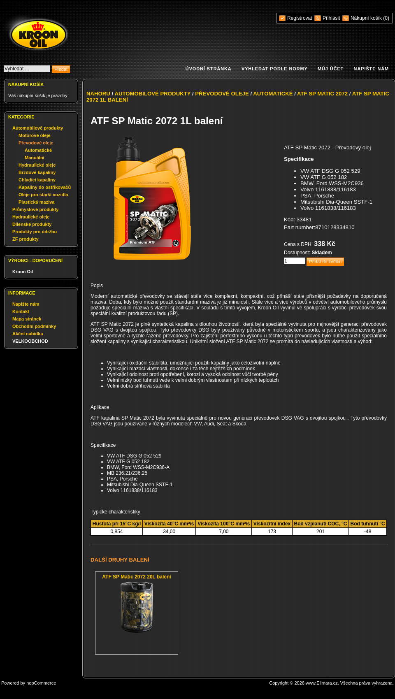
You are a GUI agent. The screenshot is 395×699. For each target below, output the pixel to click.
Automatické (38, 150)
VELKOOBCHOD (30, 341)
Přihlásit (331, 18)
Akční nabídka (27, 333)
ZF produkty (25, 239)
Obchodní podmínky (34, 326)
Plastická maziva (36, 202)
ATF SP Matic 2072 (322, 94)
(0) (386, 18)
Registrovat (299, 18)
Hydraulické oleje (37, 165)
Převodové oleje (36, 142)
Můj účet (331, 68)
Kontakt (20, 311)
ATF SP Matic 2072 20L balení (136, 577)
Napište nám (371, 68)
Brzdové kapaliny (37, 172)
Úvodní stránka (209, 68)
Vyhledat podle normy (275, 68)
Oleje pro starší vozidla (43, 194)
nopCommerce (41, 682)
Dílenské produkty (31, 224)
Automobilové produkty (37, 127)
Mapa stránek (26, 318)
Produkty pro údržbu (34, 231)
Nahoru (98, 94)
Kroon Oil (22, 271)
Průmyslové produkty (35, 209)
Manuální (34, 157)
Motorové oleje (35, 135)
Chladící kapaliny (37, 179)
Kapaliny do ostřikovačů (45, 187)
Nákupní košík (367, 18)
